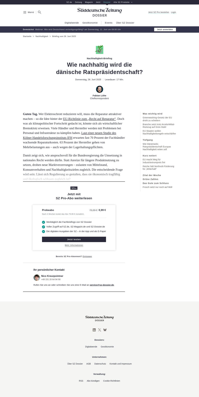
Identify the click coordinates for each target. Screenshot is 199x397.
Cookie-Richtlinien (111, 381)
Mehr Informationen (74, 245)
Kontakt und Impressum (121, 364)
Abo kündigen (93, 381)
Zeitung (78, 2)
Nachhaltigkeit (42, 36)
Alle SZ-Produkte (123, 2)
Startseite (27, 36)
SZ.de (69, 2)
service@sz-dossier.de (102, 285)
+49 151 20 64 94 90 (51, 279)
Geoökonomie (107, 346)
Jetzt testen (74, 239)
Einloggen (87, 256)
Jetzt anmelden (165, 29)
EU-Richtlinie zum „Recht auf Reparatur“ (89, 119)
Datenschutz (100, 364)
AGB (88, 364)
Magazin (89, 2)
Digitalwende (91, 346)
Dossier (107, 2)
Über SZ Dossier (75, 364)
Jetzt (98, 2)
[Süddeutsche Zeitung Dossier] (99, 12)
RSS (81, 381)
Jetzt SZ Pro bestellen (158, 12)
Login (173, 12)
